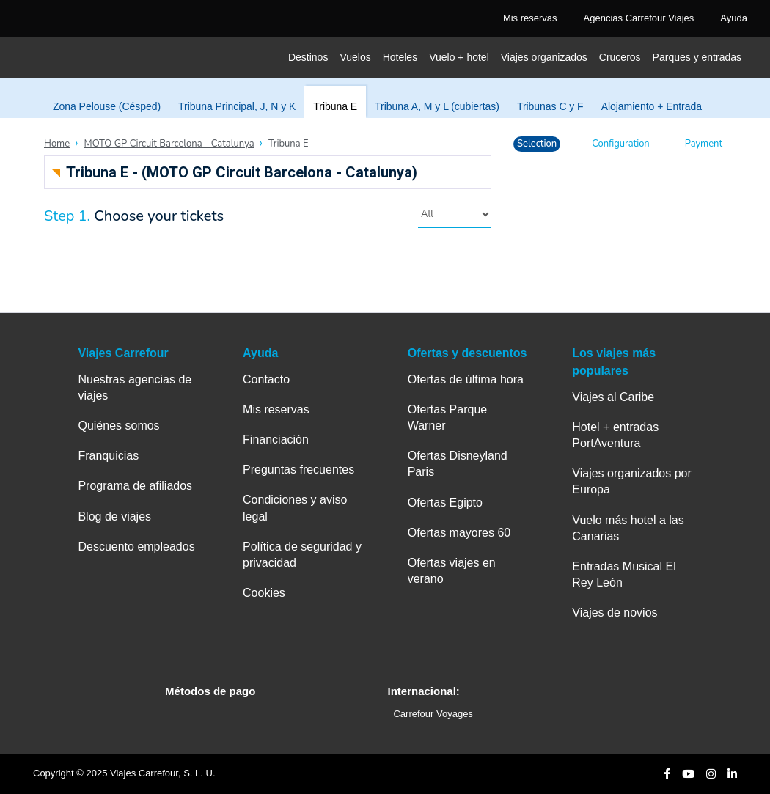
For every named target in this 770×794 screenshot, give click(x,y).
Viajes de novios (614, 612)
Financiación (276, 439)
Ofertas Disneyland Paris (457, 463)
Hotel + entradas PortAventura (615, 435)
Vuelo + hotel (459, 57)
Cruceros (620, 57)
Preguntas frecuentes (298, 469)
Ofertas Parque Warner (448, 417)
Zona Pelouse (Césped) (107, 106)
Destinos (308, 57)
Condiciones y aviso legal (295, 507)
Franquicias (108, 455)
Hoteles (400, 57)
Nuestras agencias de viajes (134, 387)
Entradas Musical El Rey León (623, 574)
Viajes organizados (544, 57)
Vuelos (355, 57)
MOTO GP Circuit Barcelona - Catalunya (169, 143)
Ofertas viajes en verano (452, 570)
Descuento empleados (136, 546)
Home (57, 143)
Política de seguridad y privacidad (302, 554)
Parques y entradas (697, 57)
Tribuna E (335, 106)
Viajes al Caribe (613, 397)
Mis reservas (276, 409)
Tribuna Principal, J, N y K (237, 106)
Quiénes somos (118, 425)
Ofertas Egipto (445, 502)
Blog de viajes (114, 516)
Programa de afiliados (135, 485)
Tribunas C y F (550, 106)
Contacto (266, 379)
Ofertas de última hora (466, 379)
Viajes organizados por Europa (631, 481)
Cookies (264, 593)
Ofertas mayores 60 (459, 532)
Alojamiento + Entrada (651, 106)
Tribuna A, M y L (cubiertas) (437, 106)
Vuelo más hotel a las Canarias (627, 528)
